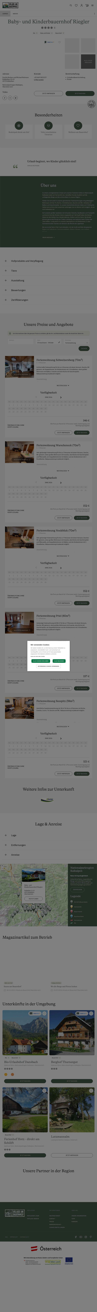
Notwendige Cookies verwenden (48, 666)
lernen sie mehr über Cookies (38, 656)
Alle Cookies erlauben (40, 661)
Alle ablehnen (59, 661)
